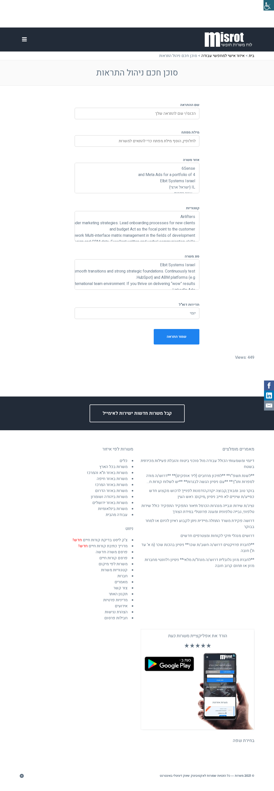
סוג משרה (192, 259)
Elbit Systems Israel (137, 184)
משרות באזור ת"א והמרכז (107, 476)
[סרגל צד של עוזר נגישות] (268, 6)
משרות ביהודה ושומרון (109, 500)
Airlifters (137, 220)
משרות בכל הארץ (113, 470)
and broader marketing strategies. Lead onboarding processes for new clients (137, 226)
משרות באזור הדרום (111, 494)
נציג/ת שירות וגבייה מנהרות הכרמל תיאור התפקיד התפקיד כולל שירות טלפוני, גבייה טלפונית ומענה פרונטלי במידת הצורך (197, 512)
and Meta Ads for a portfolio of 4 (137, 178)
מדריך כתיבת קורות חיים (103, 549)
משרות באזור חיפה (112, 482)
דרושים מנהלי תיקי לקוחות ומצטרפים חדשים (217, 539)
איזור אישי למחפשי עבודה (223, 59)
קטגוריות (192, 211)
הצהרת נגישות (116, 615)
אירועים (121, 609)
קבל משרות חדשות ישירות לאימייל (137, 417)
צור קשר (121, 591)
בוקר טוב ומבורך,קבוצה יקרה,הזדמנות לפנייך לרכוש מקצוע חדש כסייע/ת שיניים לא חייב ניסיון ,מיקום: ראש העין (201, 497)
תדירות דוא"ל (189, 307)
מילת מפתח (190, 135)
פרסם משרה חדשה (112, 555)
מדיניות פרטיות (115, 603)
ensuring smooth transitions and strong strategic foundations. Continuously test (137, 275)
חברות (123, 579)
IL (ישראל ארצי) (137, 191)
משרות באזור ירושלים (110, 506)
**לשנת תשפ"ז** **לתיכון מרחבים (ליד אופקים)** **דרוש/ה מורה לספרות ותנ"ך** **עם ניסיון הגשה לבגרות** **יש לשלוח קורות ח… (200, 482)
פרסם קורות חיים (113, 561)
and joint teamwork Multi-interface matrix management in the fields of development (137, 239)
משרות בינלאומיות (113, 512)
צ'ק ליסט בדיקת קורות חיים (100, 543)
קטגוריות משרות (114, 573)
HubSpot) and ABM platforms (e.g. (137, 281)
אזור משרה (191, 163)
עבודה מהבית (117, 518)
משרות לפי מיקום (113, 567)
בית (251, 59)
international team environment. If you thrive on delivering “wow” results (137, 287)
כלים (124, 464)
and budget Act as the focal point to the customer (137, 233)
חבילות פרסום (116, 621)
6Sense (137, 172)
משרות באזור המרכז (111, 488)
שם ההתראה (189, 108)
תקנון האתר (118, 597)
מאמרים (121, 585)
